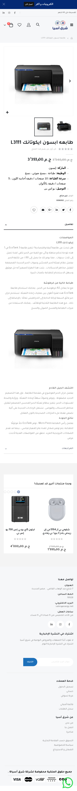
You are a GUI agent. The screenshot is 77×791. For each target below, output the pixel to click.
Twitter (64, 210)
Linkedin (51, 624)
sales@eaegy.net (64, 606)
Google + (50, 210)
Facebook (70, 210)
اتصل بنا (69, 728)
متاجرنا (69, 732)
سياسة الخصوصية (63, 745)
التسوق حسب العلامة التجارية (58, 741)
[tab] (38, 225)
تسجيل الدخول (65, 687)
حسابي (69, 691)
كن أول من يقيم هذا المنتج (43, 149)
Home (72, 38)
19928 (70, 598)
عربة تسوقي (67, 696)
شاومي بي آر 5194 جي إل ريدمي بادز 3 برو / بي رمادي (57, 532)
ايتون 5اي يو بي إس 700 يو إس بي (20, 532)
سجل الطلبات (66, 709)
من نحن (69, 723)
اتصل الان (29, 4)
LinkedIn (57, 210)
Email (43, 210)
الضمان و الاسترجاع (63, 750)
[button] (7, 112)
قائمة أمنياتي (66, 704)
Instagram (60, 624)
